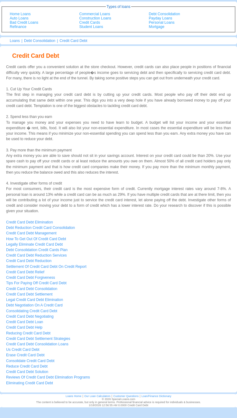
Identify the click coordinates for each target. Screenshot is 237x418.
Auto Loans (19, 18)
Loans (15, 41)
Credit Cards (89, 22)
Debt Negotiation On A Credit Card (34, 305)
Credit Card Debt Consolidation (31, 289)
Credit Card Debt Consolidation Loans (37, 344)
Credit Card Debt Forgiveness (30, 277)
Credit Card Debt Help (24, 327)
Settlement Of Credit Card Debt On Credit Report (46, 266)
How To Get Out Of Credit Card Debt (36, 239)
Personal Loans (161, 22)
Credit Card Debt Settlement (29, 294)
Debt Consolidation (164, 14)
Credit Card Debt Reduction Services (36, 255)
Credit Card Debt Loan (24, 322)
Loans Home (74, 396)
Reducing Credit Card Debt (28, 333)
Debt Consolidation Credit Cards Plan (37, 250)
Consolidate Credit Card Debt (30, 361)
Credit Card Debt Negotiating (30, 316)
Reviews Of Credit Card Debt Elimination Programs (48, 377)
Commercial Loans (94, 14)
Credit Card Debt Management (31, 233)
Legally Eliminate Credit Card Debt (34, 244)
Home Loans (20, 14)
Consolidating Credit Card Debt (31, 311)
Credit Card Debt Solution (27, 372)
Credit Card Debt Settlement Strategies (38, 339)
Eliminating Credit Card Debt (29, 383)
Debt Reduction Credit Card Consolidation (40, 228)
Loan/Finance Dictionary (156, 396)
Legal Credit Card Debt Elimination (34, 300)
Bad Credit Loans (24, 22)
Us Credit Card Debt (22, 349)
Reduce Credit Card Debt (27, 366)
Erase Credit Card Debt (25, 355)
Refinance (18, 27)
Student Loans (91, 27)
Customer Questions (125, 396)
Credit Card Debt (73, 41)
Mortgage (156, 27)
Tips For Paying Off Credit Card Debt (36, 283)
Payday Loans (160, 18)
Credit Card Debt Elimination (29, 222)
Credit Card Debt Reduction (28, 261)
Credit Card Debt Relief (25, 272)
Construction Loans (95, 18)
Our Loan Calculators (97, 396)
